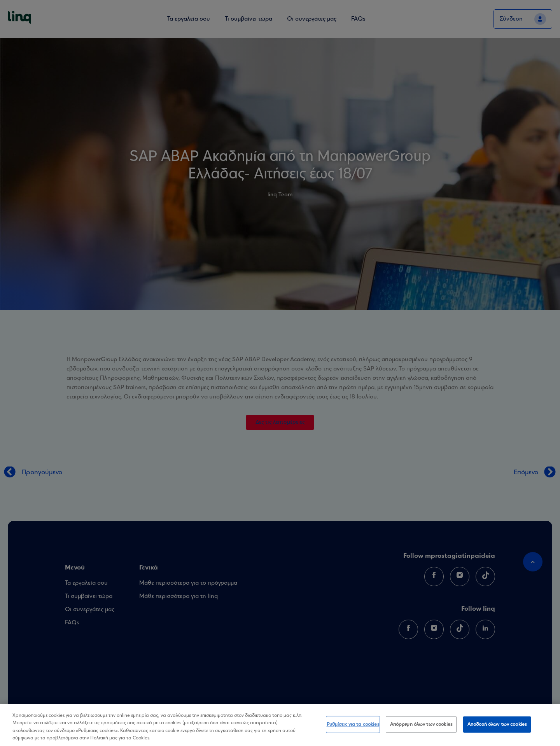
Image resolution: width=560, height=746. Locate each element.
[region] (280, 725)
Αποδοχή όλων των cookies (497, 724)
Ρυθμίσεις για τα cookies (353, 724)
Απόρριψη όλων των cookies (421, 724)
